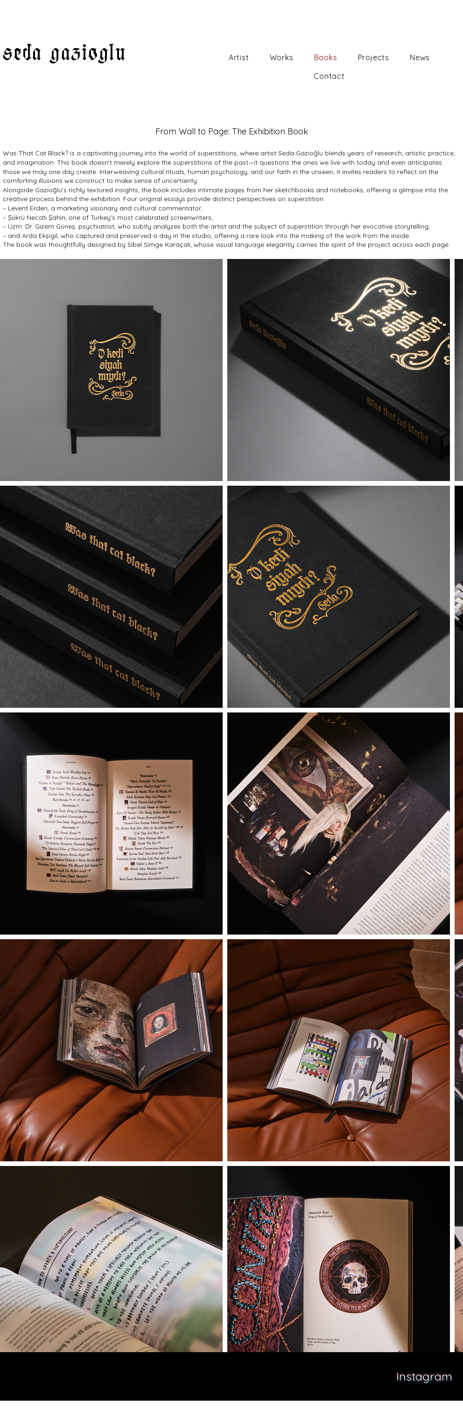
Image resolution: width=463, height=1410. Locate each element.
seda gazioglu (64, 52)
